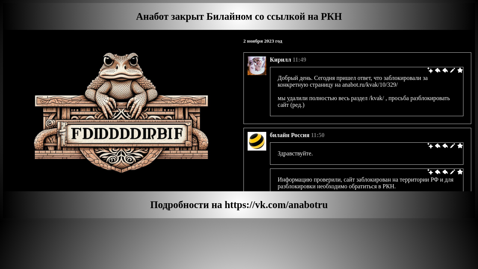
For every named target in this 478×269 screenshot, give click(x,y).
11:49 (299, 59)
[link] (430, 71)
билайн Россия (290, 135)
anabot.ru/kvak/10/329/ (370, 84)
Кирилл (280, 59)
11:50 (318, 135)
